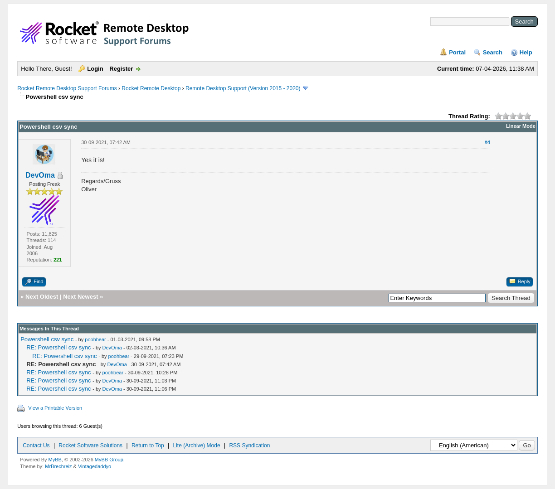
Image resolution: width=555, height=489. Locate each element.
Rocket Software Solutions (90, 445)
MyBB (55, 459)
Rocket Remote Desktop (151, 88)
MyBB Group (109, 459)
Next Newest (80, 296)
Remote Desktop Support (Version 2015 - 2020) (242, 88)
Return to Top (147, 445)
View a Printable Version (55, 408)
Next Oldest (41, 296)
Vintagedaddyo (94, 466)
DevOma (40, 175)
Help (526, 52)
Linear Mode (521, 126)
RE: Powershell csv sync (58, 347)
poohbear (95, 339)
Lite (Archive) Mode (196, 445)
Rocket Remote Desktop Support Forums (67, 88)
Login (95, 68)
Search (492, 52)
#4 (487, 142)
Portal (457, 52)
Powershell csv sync (46, 339)
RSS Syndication (249, 445)
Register (121, 68)
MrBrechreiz (58, 466)
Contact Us (36, 445)
